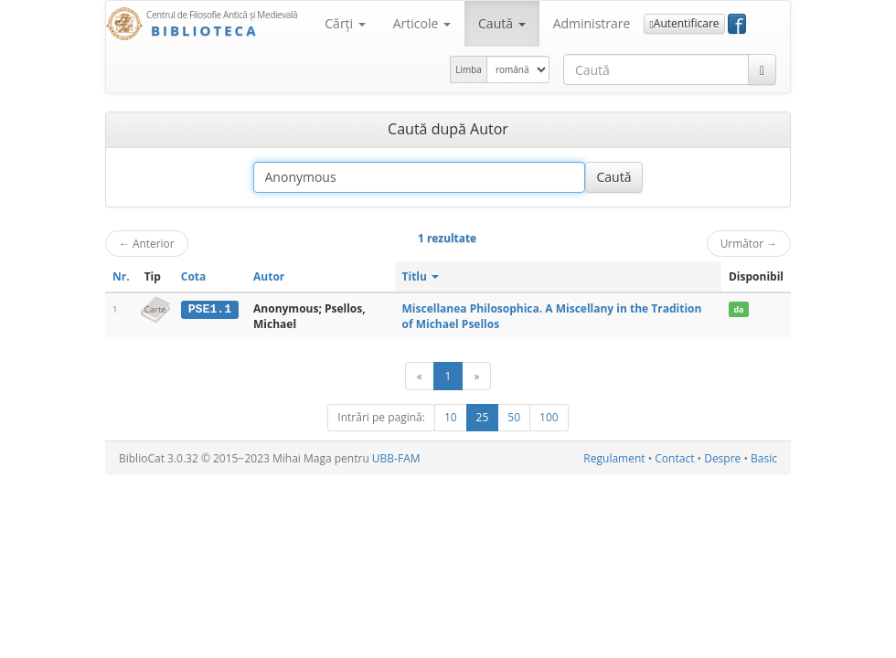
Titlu (421, 276)
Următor (748, 243)
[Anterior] (419, 376)
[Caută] (762, 69)
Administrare (592, 23)
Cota (194, 276)
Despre (722, 458)
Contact (674, 458)
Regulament (614, 458)
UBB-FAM (396, 458)
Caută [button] (502, 23)
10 (450, 417)
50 (513, 417)
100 (549, 417)
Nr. (121, 276)
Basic (764, 458)
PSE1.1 (209, 309)
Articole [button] (422, 23)
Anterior (147, 243)
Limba (468, 69)
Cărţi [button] (345, 23)
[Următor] (476, 376)
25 (482, 417)
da (738, 309)
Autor (268, 276)
